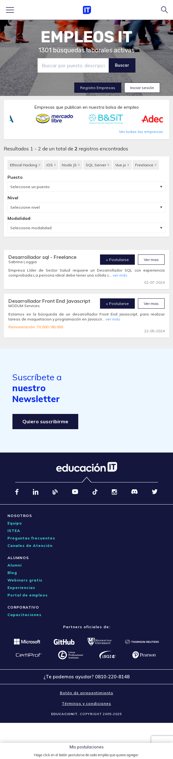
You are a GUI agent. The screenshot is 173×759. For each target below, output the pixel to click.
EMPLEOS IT (87, 37)
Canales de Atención (29, 545)
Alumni (14, 565)
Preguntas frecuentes (31, 538)
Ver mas (151, 259)
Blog (12, 572)
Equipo (14, 523)
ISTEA (13, 530)
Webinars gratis (25, 580)
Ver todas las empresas (141, 131)
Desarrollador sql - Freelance (42, 257)
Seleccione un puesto (30, 186)
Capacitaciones (24, 614)
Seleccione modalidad (31, 227)
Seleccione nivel (25, 207)
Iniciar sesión (142, 87)
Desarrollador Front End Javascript (49, 301)
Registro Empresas (97, 87)
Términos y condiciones (86, 703)
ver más (120, 275)
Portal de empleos (27, 595)
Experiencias (21, 587)
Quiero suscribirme (45, 421)
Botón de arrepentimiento (86, 692)
